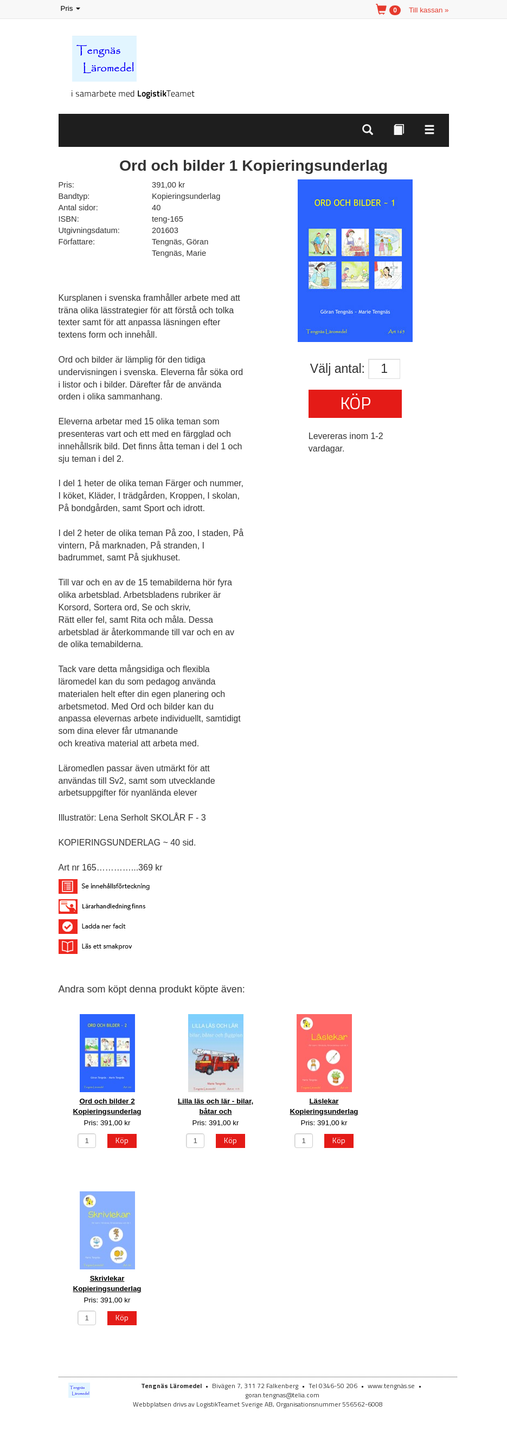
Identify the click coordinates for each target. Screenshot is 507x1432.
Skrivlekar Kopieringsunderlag (107, 1283)
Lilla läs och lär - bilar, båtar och (215, 1106)
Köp (355, 403)
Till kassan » (429, 10)
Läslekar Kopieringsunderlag (324, 1106)
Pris (71, 9)
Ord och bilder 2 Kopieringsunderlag (107, 1106)
